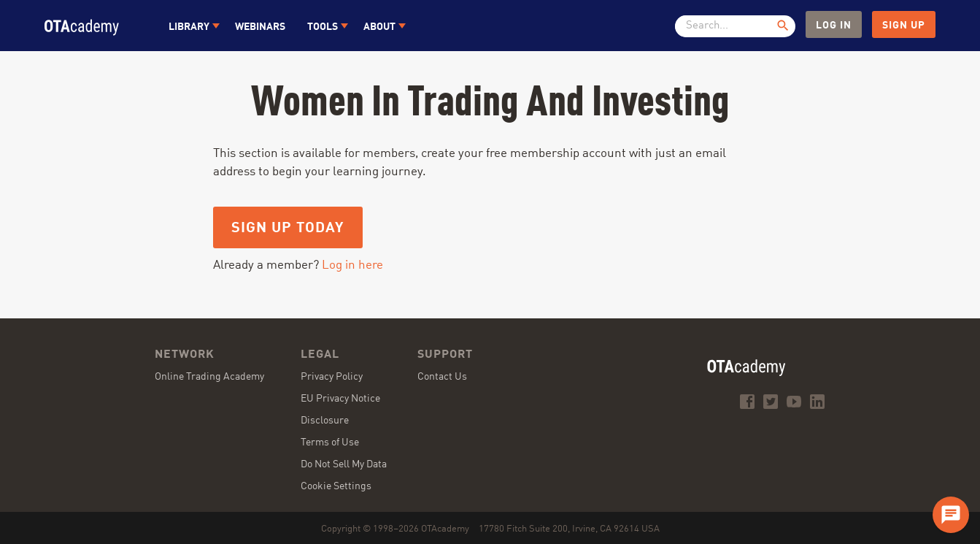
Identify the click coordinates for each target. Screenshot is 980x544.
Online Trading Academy (209, 377)
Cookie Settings (336, 486)
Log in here (352, 265)
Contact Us (442, 377)
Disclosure (325, 420)
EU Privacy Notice (340, 399)
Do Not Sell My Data (344, 464)
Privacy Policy (332, 377)
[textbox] (729, 26)
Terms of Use (330, 442)
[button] (191, 25)
